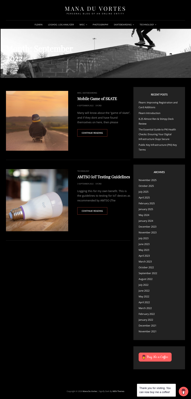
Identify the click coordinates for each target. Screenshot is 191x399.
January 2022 (146, 319)
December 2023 (147, 226)
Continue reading (94, 134)
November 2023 (148, 232)
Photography (100, 24)
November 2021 (148, 331)
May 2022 (144, 296)
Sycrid (99, 105)
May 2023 (144, 250)
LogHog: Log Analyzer (61, 24)
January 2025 (146, 209)
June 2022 (144, 290)
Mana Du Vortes (95, 8)
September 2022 (148, 273)
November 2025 (148, 180)
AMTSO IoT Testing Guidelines (103, 176)
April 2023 (144, 255)
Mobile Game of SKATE (97, 98)
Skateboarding (123, 24)
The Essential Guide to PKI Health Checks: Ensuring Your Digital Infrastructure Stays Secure (157, 134)
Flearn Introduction (149, 113)
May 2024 (144, 215)
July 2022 (143, 284)
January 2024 (146, 220)
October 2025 (146, 186)
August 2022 (146, 279)
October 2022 (146, 267)
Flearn (39, 24)
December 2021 (147, 325)
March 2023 (145, 261)
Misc (82, 24)
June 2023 (144, 244)
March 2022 (145, 308)
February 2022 (147, 314)
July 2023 (143, 238)
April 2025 (144, 197)
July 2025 (143, 191)
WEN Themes (118, 391)
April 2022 (144, 302)
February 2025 (147, 203)
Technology (147, 24)
